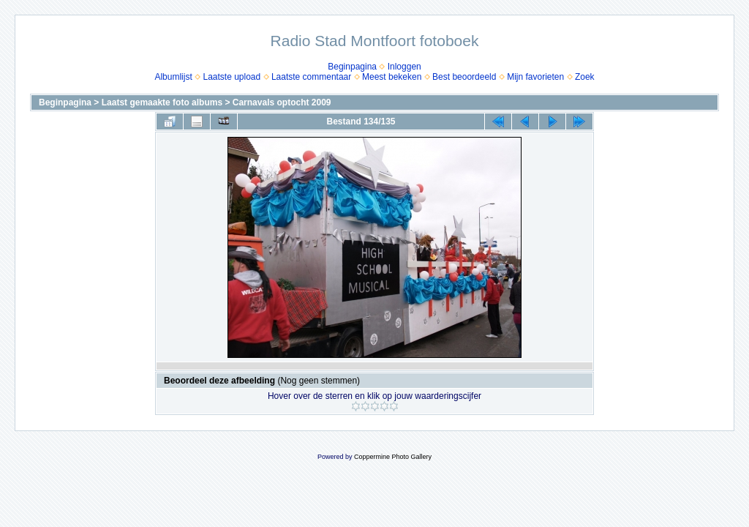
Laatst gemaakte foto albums (162, 102)
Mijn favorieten (535, 77)
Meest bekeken (391, 77)
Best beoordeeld (464, 77)
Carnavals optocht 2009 (282, 102)
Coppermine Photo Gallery (393, 456)
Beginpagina (352, 66)
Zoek (585, 77)
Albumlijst (173, 77)
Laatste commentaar (311, 77)
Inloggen (404, 66)
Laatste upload (231, 77)
